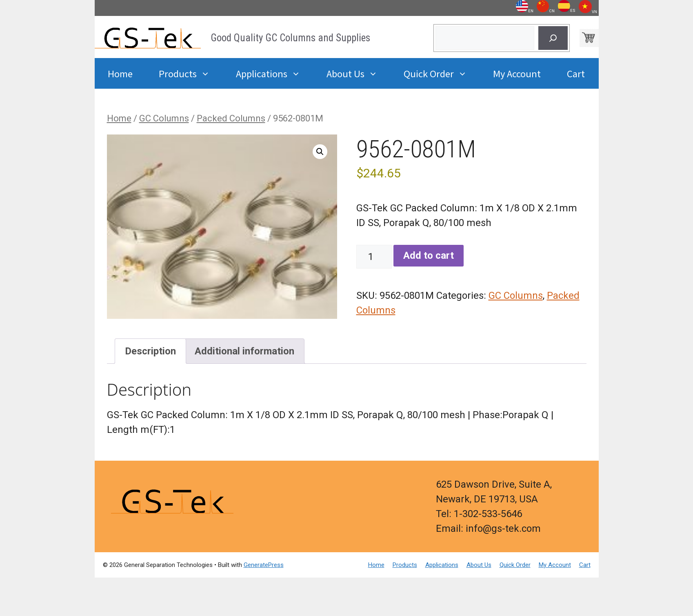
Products (191, 73)
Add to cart (428, 255)
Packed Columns (231, 118)
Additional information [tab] (244, 351)
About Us (359, 73)
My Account (517, 73)
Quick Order (442, 73)
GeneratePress (264, 565)
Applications (274, 73)
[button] (320, 151)
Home (120, 73)
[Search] (553, 38)
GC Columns (164, 118)
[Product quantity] (374, 257)
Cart (576, 73)
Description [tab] (150, 351)
